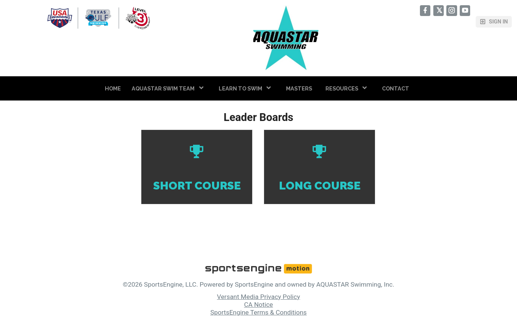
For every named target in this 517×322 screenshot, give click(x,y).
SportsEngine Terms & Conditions (258, 312)
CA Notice (258, 304)
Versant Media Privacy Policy (258, 296)
